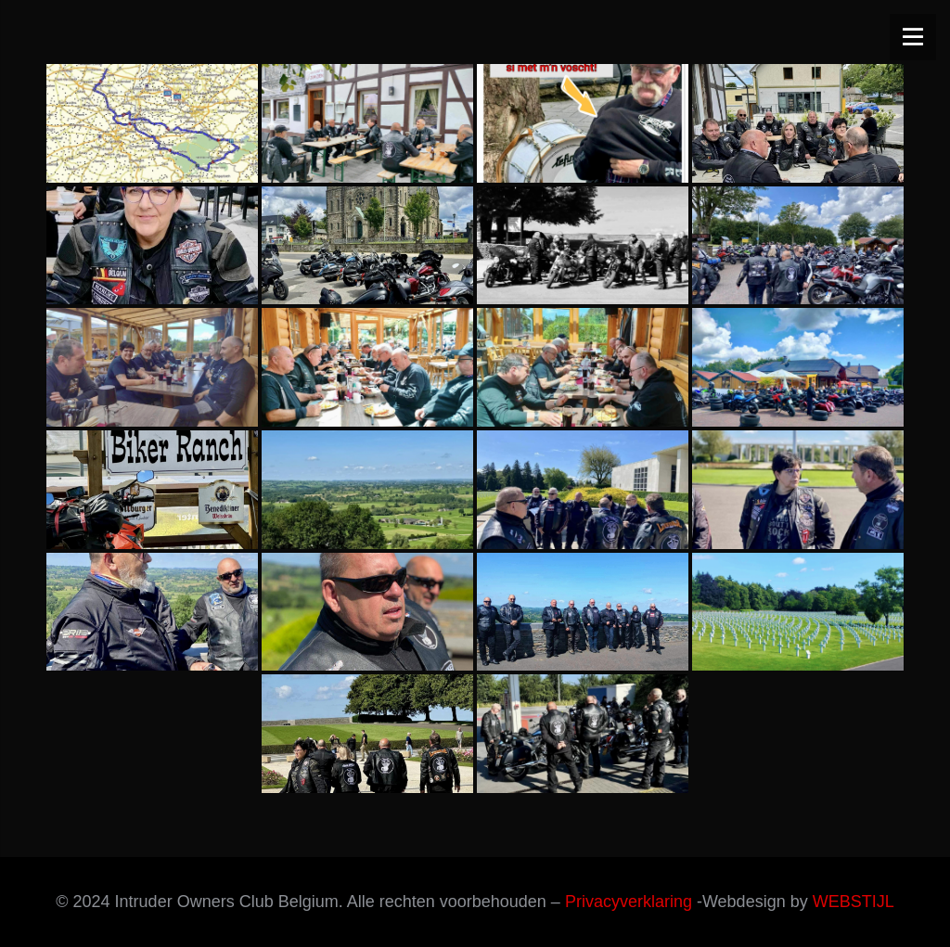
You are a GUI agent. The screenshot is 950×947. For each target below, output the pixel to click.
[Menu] (913, 37)
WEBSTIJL (853, 901)
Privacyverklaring (628, 901)
